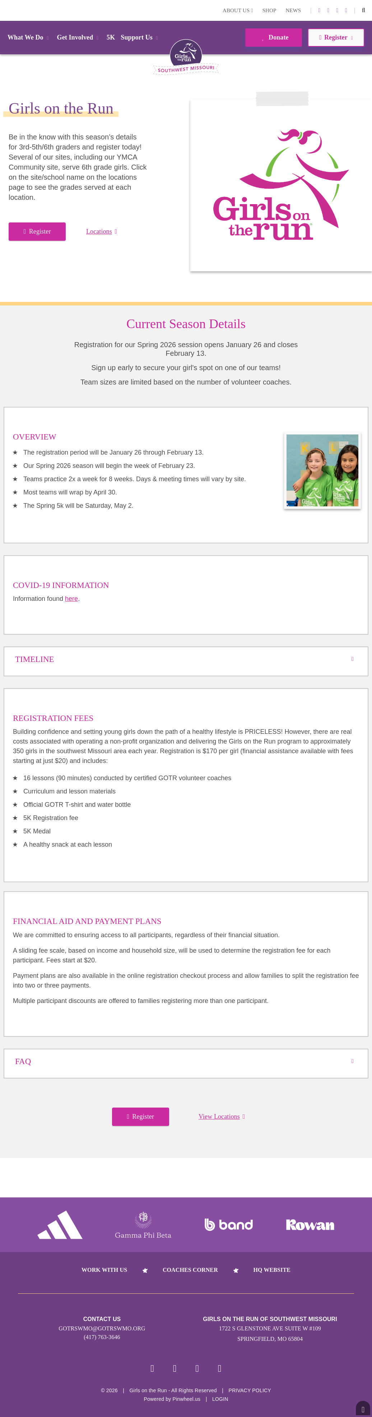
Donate (273, 37)
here (71, 598)
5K (111, 37)
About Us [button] (238, 10)
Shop (269, 10)
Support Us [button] (140, 37)
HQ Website (272, 1270)
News (293, 10)
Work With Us (104, 1270)
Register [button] (336, 37)
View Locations (222, 1116)
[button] (363, 10)
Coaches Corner (190, 1270)
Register (37, 231)
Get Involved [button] (79, 37)
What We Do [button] (29, 37)
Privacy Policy (250, 1391)
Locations (101, 231)
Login (7, 10)
